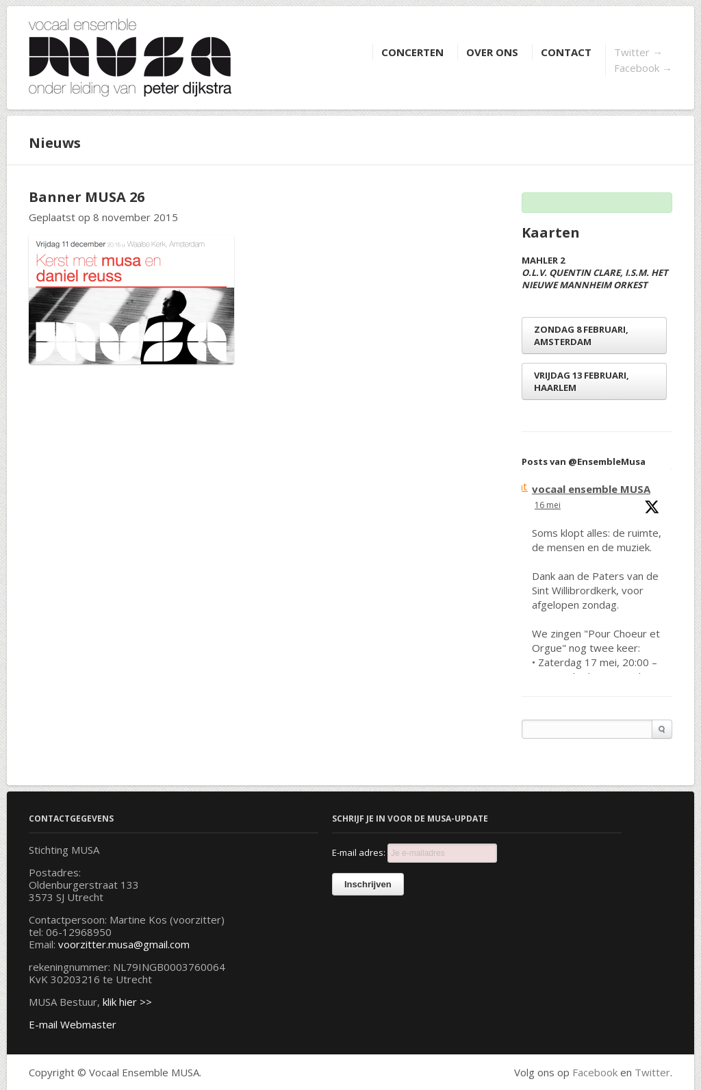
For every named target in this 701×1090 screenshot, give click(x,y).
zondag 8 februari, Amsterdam (581, 335)
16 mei (548, 505)
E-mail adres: (414, 853)
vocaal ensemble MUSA (591, 489)
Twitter (638, 52)
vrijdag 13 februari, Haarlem (581, 381)
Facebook (643, 68)
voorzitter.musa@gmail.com (124, 944)
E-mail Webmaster (72, 1024)
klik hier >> (127, 1002)
